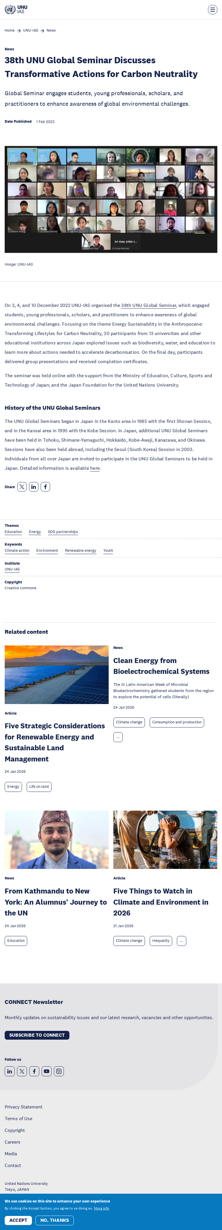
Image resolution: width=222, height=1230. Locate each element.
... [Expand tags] (118, 736)
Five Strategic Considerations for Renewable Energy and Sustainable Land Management (55, 742)
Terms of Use (18, 1118)
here (95, 468)
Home (10, 30)
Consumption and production (176, 722)
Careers (13, 1142)
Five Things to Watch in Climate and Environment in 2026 (161, 901)
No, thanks (54, 1221)
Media (11, 1153)
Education (16, 940)
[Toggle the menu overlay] (212, 9)
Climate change (129, 722)
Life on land (39, 786)
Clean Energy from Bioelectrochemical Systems (161, 666)
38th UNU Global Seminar (148, 305)
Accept (18, 1221)
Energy (13, 786)
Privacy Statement (23, 1107)
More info (101, 1209)
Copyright (15, 1130)
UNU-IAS (30, 30)
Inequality (161, 940)
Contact (13, 1165)
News (51, 30)
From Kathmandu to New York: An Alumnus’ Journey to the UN (56, 901)
